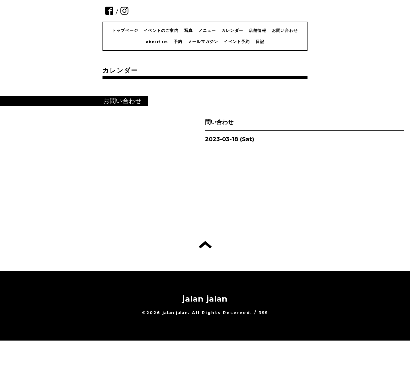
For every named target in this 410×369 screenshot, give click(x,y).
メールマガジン (203, 41)
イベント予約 (237, 41)
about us (157, 41)
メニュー (207, 30)
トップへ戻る (205, 244)
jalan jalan (204, 299)
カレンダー (232, 30)
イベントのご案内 (161, 30)
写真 (188, 30)
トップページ (125, 30)
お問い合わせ (285, 30)
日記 (260, 41)
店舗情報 (257, 30)
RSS (263, 312)
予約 (178, 41)
